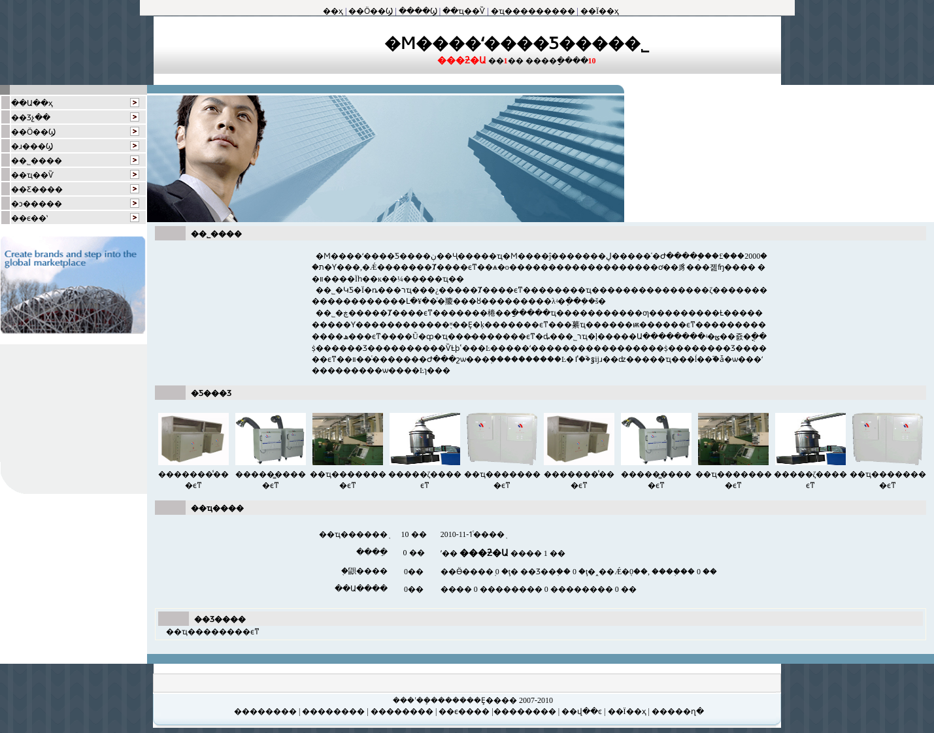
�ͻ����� (36, 203)
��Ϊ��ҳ (599, 11)
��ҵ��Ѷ (463, 11)
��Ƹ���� (37, 189)
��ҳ (333, 11)
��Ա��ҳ (32, 103)
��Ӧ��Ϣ (370, 11)
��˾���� (36, 160)
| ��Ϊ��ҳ (625, 711)
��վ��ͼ (580, 711)
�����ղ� (677, 711)
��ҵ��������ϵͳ (212, 631)
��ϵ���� (463, 711)
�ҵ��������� (533, 11)
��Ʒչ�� (30, 117)
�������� (266, 711)
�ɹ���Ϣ (32, 146)
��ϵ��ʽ (29, 218)
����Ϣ (418, 11)
